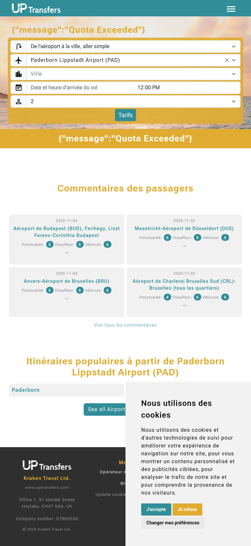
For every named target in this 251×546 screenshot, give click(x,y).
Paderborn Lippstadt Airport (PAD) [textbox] (75, 60)
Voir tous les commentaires (125, 325)
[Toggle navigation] (231, 8)
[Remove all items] (227, 60)
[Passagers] (133, 101)
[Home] (36, 8)
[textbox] (129, 74)
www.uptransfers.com (47, 487)
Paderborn (26, 390)
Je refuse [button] (187, 509)
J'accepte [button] (156, 509)
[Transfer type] (133, 46)
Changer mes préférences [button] (172, 522)
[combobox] (133, 60)
